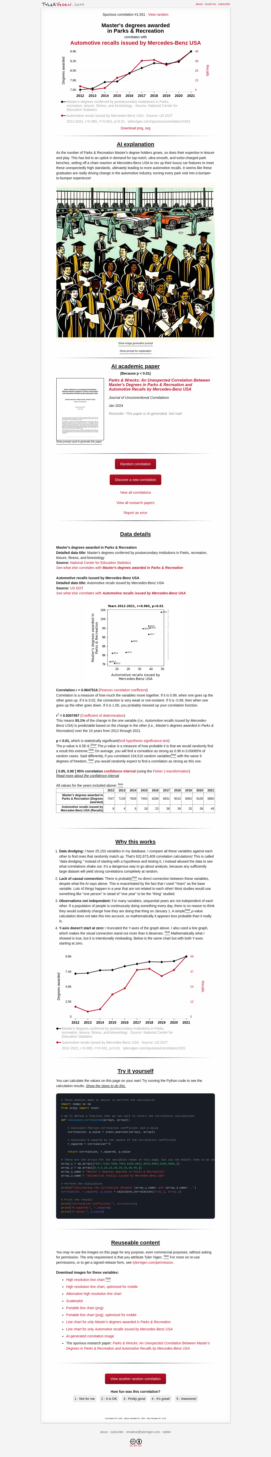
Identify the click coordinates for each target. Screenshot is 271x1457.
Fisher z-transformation (171, 771)
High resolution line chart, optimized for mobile (102, 1287)
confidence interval (120, 771)
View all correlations (135, 492)
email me (210, 3)
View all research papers (135, 503)
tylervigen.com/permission (153, 1262)
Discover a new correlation (135, 480)
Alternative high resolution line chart (93, 1294)
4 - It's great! (161, 1399)
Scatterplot (74, 1301)
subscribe (224, 3)
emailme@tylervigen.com (143, 1432)
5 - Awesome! (187, 1399)
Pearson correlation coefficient (123, 690)
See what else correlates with (119, 568)
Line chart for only (118, 1322)
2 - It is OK (109, 1399)
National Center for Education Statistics (100, 563)
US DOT (76, 588)
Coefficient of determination (103, 716)
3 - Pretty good (134, 1399)
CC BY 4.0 (136, 1443)
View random (158, 14)
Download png (135, 126)
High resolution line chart (85, 1280)
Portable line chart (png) (84, 1308)
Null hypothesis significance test (143, 741)
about (199, 3)
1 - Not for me (85, 1399)
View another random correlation (135, 1379)
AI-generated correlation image (90, 1336)
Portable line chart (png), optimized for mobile (101, 1315)
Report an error (135, 513)
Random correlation (135, 464)
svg (147, 128)
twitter (167, 1432)
